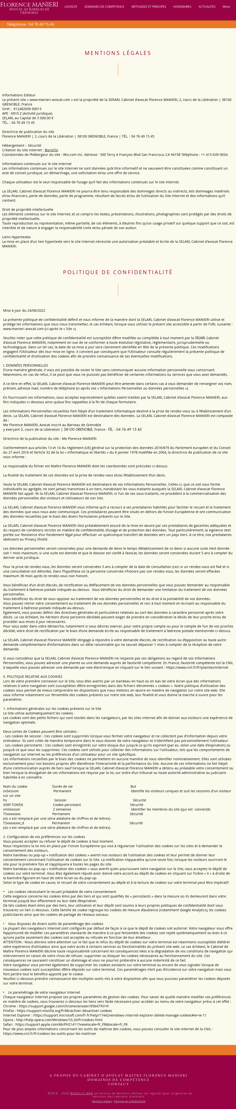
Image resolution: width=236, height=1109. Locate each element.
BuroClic (51, 150)
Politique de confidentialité (129, 1101)
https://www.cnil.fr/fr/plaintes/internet (197, 667)
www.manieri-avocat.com (50, 99)
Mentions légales (102, 1101)
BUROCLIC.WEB (81, 1093)
